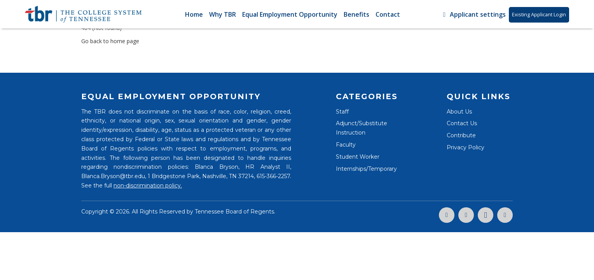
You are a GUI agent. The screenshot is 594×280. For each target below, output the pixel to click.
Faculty (346, 144)
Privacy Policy (465, 147)
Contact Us (462, 123)
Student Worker (357, 156)
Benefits (356, 14)
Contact (388, 14)
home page (124, 41)
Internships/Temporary (366, 168)
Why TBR (222, 14)
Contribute (461, 135)
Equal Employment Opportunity (289, 14)
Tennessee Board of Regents (234, 211)
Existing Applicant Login (539, 14)
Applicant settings (473, 14)
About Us (459, 111)
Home (194, 14)
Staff (342, 111)
